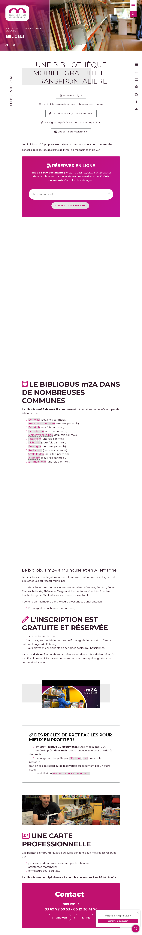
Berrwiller (34, 422)
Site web (64, 920)
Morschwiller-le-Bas (40, 437)
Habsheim (34, 441)
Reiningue (34, 448)
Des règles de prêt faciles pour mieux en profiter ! (71, 124)
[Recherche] (71, 196)
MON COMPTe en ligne (74, 208)
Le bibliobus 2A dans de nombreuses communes (71, 105)
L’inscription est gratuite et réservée (71, 114)
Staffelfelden (36, 456)
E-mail (89, 920)
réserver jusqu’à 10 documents (71, 775)
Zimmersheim (37, 464)
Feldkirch (34, 429)
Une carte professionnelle (71, 133)
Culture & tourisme (29, 28)
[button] (133, 5)
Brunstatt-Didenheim (41, 426)
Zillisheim (34, 460)
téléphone (75, 760)
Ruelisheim (35, 452)
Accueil (10, 28)
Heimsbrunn (36, 433)
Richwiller (34, 445)
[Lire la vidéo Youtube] (71, 694)
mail (85, 760)
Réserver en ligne (71, 95)
